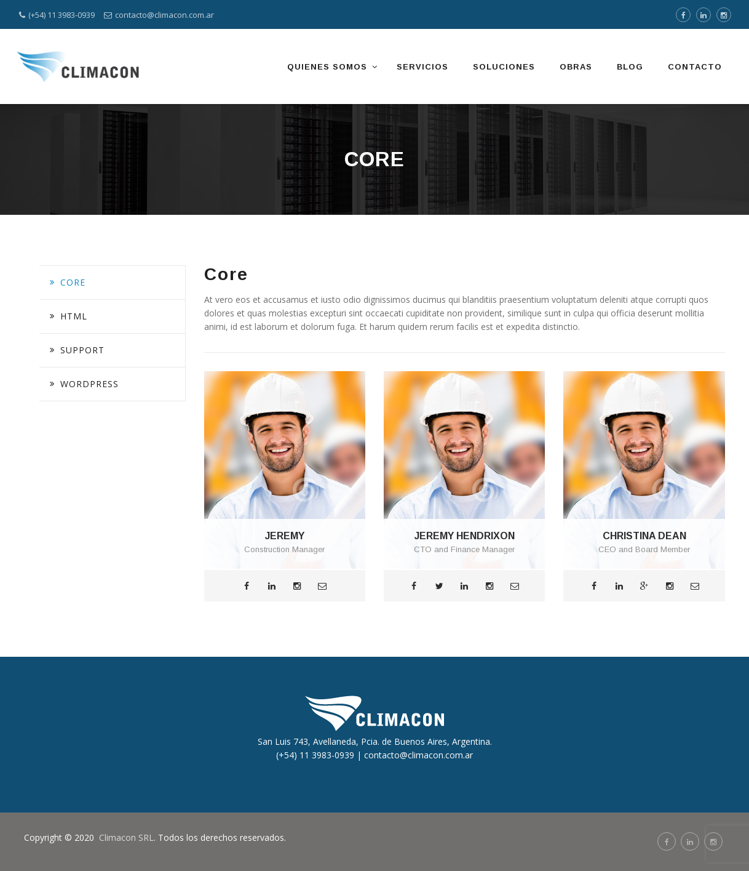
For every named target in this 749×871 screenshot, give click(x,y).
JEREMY (284, 536)
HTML (73, 316)
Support (82, 350)
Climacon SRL (126, 837)
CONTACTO (695, 66)
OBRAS (576, 66)
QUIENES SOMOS (327, 66)
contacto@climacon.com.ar (164, 14)
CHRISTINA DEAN (644, 536)
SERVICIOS (422, 66)
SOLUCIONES (504, 66)
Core (72, 282)
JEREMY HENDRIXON (464, 536)
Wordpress (89, 384)
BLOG (630, 66)
